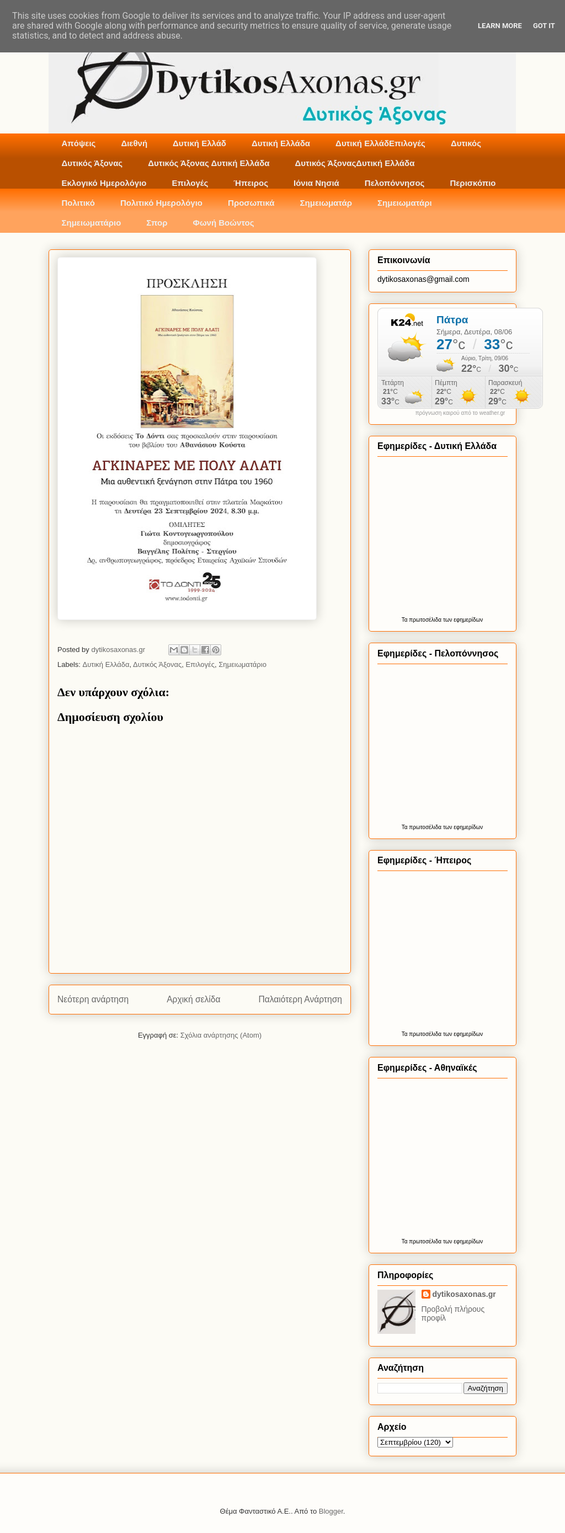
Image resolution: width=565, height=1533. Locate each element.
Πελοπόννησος (395, 183)
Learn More (500, 26)
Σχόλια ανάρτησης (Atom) (221, 1035)
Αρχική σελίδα (193, 999)
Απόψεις (79, 143)
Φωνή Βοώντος (223, 222)
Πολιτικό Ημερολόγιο (161, 202)
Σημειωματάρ (326, 202)
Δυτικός (466, 143)
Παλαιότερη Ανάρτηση (300, 999)
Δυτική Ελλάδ (199, 143)
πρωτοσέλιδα (425, 620)
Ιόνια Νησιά (316, 183)
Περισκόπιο (472, 183)
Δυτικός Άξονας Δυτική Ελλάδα (208, 163)
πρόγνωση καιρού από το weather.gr (460, 413)
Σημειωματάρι (404, 202)
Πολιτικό (78, 202)
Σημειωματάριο (91, 222)
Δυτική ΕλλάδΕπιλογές (380, 143)
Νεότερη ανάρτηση (93, 999)
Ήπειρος (250, 183)
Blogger (331, 1511)
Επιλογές (190, 183)
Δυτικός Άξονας (92, 163)
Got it (544, 26)
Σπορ (156, 222)
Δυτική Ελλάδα (281, 143)
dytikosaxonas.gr (464, 1294)
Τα (405, 620)
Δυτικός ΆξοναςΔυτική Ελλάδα (355, 163)
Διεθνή (134, 143)
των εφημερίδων (462, 620)
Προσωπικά (251, 202)
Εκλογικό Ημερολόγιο (104, 183)
